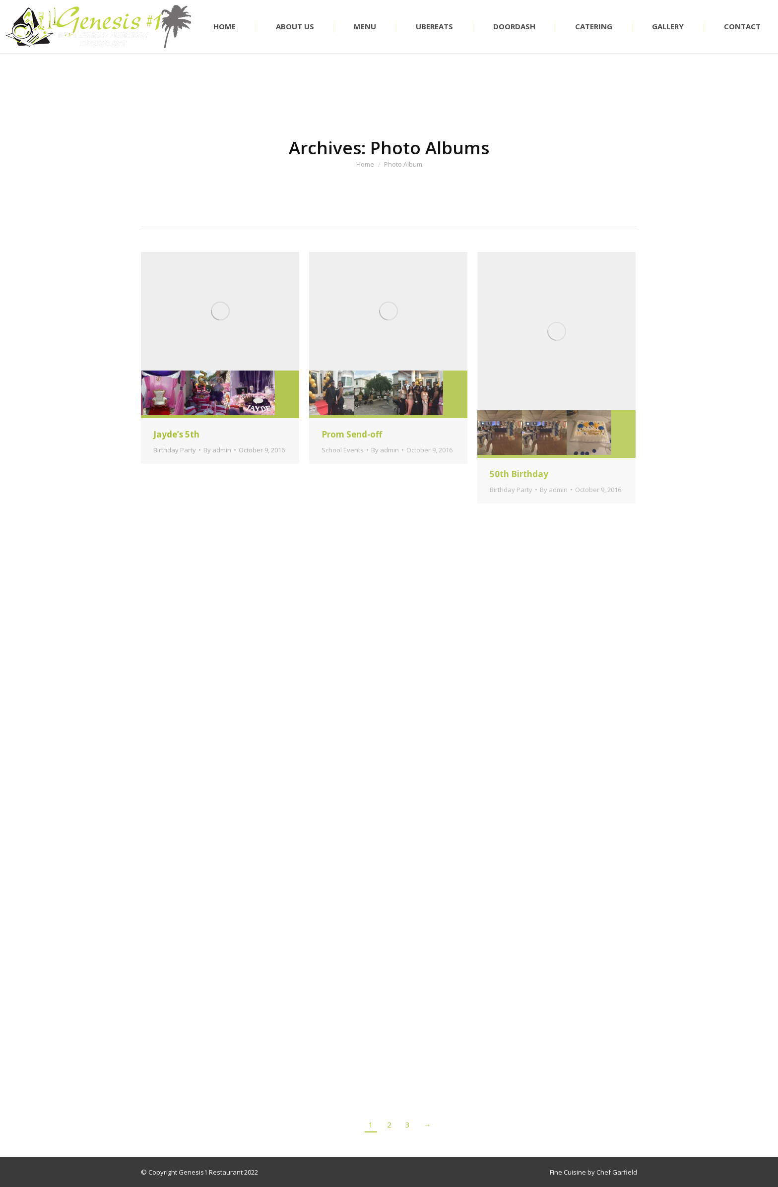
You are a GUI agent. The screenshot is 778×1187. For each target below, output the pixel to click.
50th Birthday (519, 474)
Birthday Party (174, 449)
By (217, 450)
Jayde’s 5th (176, 434)
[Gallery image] (220, 311)
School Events (343, 449)
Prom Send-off (352, 434)
